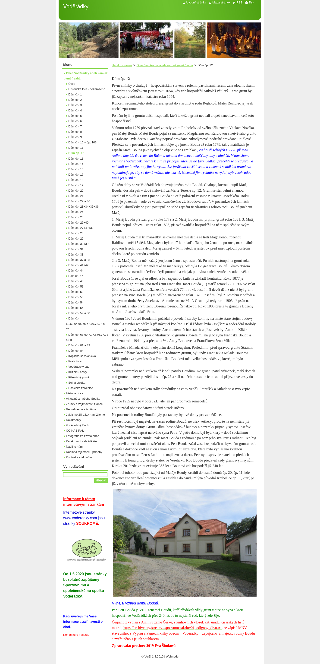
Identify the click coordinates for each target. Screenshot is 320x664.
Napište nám (74, 446)
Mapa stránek (221, 2)
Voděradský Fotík (77, 425)
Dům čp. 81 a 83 (79, 345)
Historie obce (74, 393)
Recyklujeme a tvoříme (81, 409)
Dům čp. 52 (75, 292)
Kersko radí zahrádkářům (82, 441)
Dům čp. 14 (75, 164)
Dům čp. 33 (75, 254)
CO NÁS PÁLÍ (75, 430)
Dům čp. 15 (75, 169)
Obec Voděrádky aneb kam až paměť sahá (165, 65)
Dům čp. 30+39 (78, 244)
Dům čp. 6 (75, 121)
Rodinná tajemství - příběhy (84, 452)
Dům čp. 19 (75, 185)
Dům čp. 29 (75, 238)
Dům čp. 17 (75, 174)
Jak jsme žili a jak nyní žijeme (85, 414)
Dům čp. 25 (75, 217)
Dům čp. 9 (75, 137)
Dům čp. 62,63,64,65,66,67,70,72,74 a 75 (85, 324)
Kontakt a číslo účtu (79, 457)
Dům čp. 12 (76, 153)
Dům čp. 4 (75, 110)
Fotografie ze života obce (82, 436)
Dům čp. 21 (75, 196)
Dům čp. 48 (75, 281)
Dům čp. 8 (75, 131)
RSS (239, 2)
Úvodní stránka (122, 65)
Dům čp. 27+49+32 (81, 228)
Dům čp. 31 (75, 249)
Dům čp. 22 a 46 (79, 201)
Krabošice (75, 361)
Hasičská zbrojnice (80, 388)
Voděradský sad (78, 366)
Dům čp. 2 (75, 99)
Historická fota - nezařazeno (86, 89)
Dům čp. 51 (75, 286)
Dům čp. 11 (75, 147)
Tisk (251, 2)
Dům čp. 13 (75, 158)
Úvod (71, 83)
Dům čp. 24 (75, 212)
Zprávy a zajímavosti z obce (84, 404)
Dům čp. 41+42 (78, 265)
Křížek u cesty (77, 372)
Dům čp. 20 (75, 190)
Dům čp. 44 (75, 270)
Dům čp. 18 (75, 180)
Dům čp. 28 (75, 233)
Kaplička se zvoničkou (82, 356)
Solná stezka (76, 382)
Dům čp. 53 (75, 297)
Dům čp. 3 (75, 105)
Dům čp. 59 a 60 (79, 313)
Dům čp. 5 (75, 115)
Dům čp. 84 (75, 350)
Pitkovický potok (79, 377)
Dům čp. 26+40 (78, 222)
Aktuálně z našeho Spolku (83, 398)
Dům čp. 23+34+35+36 (83, 206)
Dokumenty (73, 420)
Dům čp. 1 (75, 94)
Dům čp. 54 (75, 302)
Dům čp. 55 (75, 308)
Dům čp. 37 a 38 (79, 260)
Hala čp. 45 (75, 276)
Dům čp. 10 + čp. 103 (82, 142)
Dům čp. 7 (75, 126)
